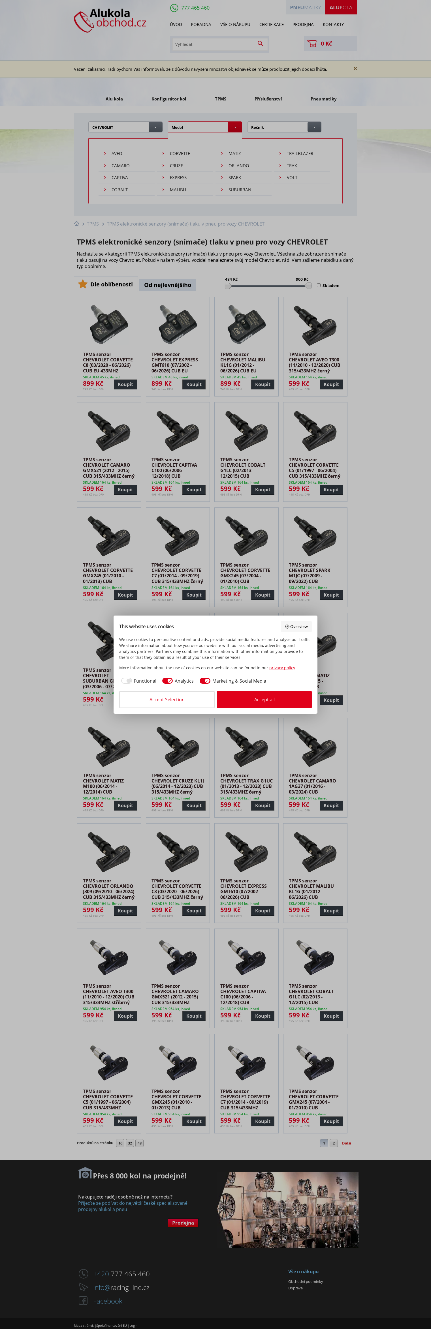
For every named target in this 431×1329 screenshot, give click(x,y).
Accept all (264, 699)
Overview (296, 626)
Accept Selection (167, 699)
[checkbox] (137, 681)
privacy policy (282, 667)
